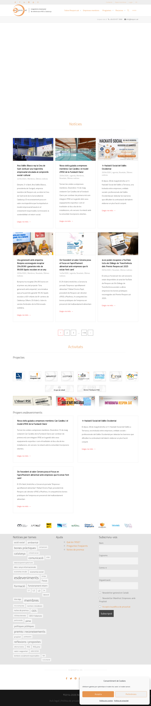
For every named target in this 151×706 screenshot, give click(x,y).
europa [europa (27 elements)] (44, 576)
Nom (101, 543)
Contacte (109, 2)
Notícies (75, 124)
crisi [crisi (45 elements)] (48, 557)
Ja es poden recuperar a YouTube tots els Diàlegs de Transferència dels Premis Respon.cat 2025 (117, 263)
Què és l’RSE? (73, 542)
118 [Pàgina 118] (84, 332)
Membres (31, 178)
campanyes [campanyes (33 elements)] (43, 547)
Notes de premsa (75, 549)
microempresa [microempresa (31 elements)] (19, 606)
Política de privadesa (71, 701)
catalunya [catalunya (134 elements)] (19, 553)
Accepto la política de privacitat (116, 606)
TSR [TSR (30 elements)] (44, 656)
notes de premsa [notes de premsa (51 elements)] (21, 610)
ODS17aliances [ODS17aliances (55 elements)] (35, 615)
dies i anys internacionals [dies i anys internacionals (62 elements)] (25, 567)
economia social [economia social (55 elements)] (36, 571)
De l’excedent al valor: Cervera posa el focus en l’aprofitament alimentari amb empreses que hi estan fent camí (75, 264)
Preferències (131, 694)
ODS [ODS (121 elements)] (34, 611)
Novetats (62, 178)
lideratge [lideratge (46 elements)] (17, 599)
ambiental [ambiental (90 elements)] (33, 542)
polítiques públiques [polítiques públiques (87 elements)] (24, 626)
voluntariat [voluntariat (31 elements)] (46, 660)
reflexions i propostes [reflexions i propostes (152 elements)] (27, 642)
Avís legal (54, 701)
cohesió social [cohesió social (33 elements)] (34, 553)
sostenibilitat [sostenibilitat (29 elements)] (35, 651)
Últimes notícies (42, 178)
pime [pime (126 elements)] (28, 621)
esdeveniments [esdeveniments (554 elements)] (26, 578)
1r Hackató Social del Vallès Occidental (99, 420)
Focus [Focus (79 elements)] (44, 580)
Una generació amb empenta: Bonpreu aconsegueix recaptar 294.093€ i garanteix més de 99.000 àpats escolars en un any (31, 264)
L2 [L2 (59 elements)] (34, 590)
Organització (104, 580)
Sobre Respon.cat (71, 10)
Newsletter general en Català (113, 592)
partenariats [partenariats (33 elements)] (18, 620)
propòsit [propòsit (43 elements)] (17, 636)
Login (131, 2)
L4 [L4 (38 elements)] (44, 590)
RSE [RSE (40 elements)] (28, 646)
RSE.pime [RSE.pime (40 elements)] (36, 646)
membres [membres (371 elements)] (31, 600)
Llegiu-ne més (24, 222)
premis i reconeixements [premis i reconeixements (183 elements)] (29, 631)
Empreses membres (91, 10)
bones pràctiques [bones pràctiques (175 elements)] (25, 548)
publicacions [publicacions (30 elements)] (27, 636)
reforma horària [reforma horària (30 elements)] (19, 647)
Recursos (120, 10)
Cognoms (103, 555)
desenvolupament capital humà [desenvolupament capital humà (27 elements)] (23, 563)
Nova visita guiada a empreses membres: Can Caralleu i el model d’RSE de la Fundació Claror (73, 169)
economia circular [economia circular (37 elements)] (20, 571)
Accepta (98, 694)
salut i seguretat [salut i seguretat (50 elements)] (21, 651)
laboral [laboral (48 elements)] (46, 594)
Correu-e (103, 567)
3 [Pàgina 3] (73, 332)
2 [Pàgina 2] (67, 332)
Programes (107, 10)
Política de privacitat (121, 700)
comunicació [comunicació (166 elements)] (36, 558)
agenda (73, 175)
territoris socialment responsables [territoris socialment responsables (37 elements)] (26, 656)
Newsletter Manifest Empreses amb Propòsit (117, 600)
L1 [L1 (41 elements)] (29, 590)
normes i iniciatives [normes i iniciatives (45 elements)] (34, 605)
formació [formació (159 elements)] (19, 586)
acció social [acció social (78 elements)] (19, 542)
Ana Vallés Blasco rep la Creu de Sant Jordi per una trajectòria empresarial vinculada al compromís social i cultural (33, 170)
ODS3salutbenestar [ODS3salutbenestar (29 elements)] (20, 615)
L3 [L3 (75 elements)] (39, 590)
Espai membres (120, 2)
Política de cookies (106, 700)
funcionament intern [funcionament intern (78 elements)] (37, 585)
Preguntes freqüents (77, 546)
